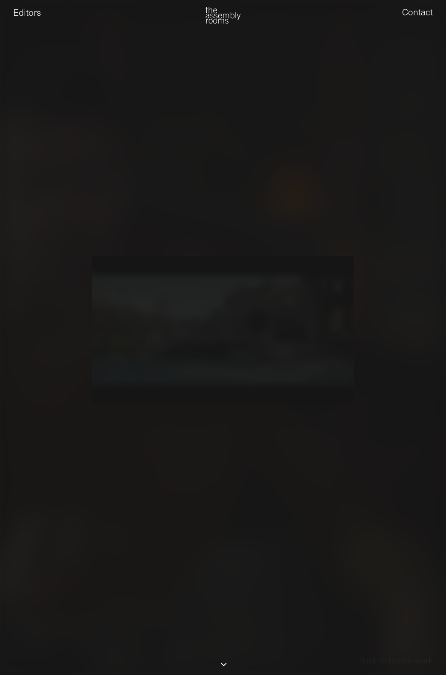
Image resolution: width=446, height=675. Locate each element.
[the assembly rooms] (223, 21)
